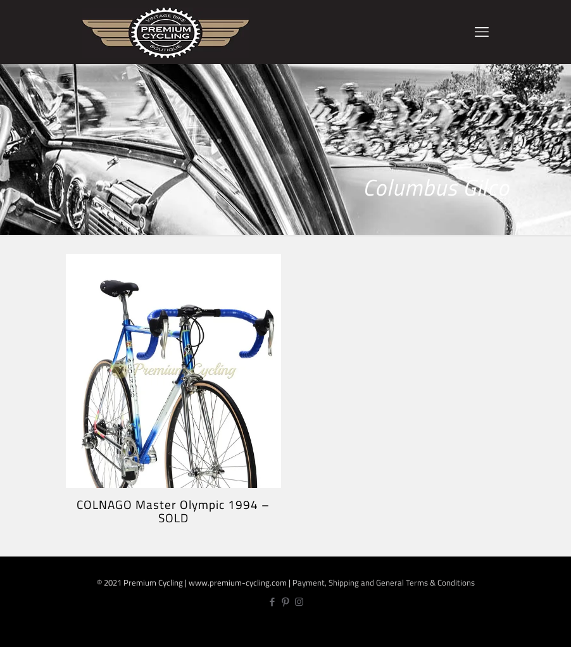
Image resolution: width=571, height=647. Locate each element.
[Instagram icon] (299, 601)
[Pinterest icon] (286, 601)
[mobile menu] (482, 31)
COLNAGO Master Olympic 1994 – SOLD (173, 511)
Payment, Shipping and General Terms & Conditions (383, 582)
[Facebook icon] (272, 601)
